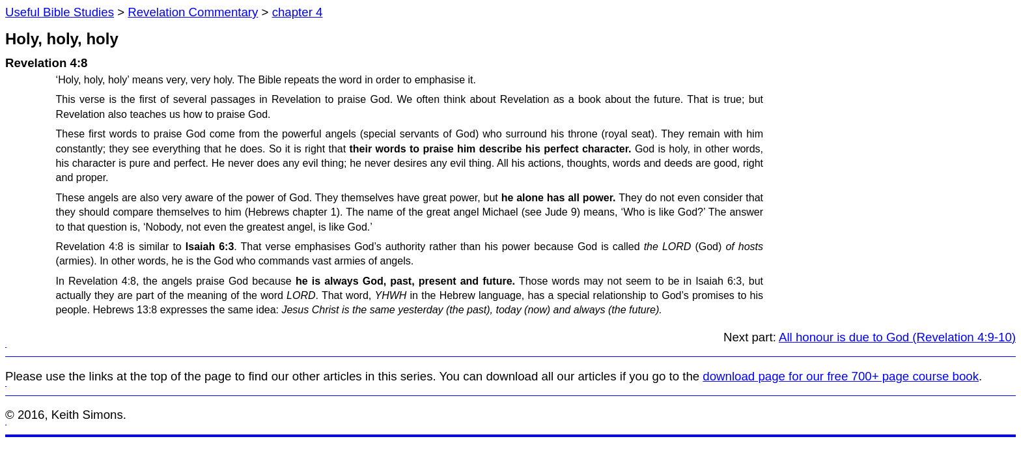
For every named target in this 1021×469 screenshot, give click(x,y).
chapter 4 (297, 12)
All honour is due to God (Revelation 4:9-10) (897, 337)
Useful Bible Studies (59, 12)
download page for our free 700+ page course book (841, 376)
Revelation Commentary (193, 12)
